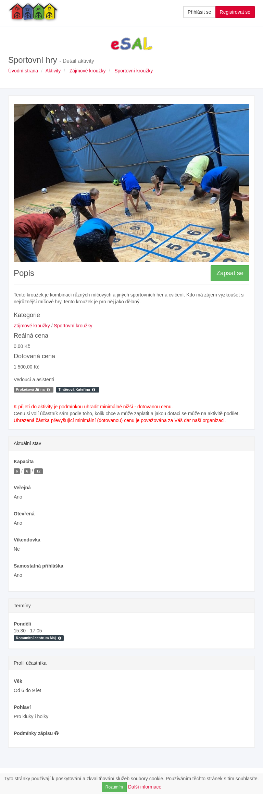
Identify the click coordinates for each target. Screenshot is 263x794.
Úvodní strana (23, 70)
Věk (18, 681)
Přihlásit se (199, 12)
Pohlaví (22, 707)
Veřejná (22, 487)
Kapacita (24, 461)
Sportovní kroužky (133, 70)
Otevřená (24, 513)
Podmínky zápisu (36, 733)
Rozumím (114, 787)
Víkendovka (27, 539)
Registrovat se (235, 12)
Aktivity (53, 70)
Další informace (144, 787)
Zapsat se (229, 273)
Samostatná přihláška (38, 566)
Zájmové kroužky (88, 70)
